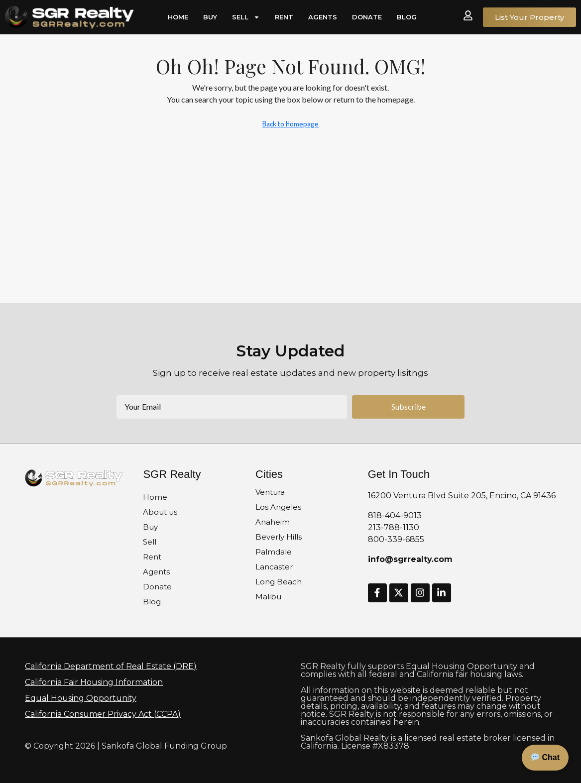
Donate (367, 17)
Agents (322, 17)
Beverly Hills (278, 537)
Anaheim (272, 522)
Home (178, 17)
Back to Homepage (290, 123)
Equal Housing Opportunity (80, 698)
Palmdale (273, 552)
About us (160, 512)
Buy (210, 17)
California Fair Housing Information (94, 682)
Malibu (268, 596)
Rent (284, 17)
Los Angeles (278, 507)
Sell (246, 17)
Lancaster (274, 566)
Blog (407, 17)
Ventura (270, 492)
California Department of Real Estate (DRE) (111, 666)
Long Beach (278, 581)
